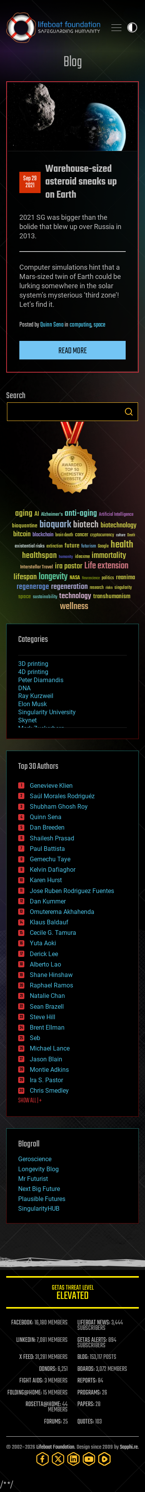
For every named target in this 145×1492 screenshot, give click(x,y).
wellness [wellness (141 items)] (74, 607)
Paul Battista (47, 848)
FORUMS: (53, 1422)
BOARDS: (86, 1369)
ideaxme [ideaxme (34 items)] (82, 557)
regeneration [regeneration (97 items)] (69, 586)
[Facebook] (42, 1459)
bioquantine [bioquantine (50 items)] (25, 525)
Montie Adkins (49, 1069)
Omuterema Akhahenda (62, 911)
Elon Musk (32, 704)
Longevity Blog (38, 1169)
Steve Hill (42, 1017)
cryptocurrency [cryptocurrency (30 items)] (102, 535)
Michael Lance (50, 1048)
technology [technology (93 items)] (75, 596)
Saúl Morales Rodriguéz (62, 796)
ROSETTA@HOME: (43, 1405)
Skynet (27, 720)
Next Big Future (39, 1189)
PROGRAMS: (89, 1393)
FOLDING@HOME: (24, 1393)
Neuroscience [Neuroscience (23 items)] (91, 579)
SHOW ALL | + (30, 1101)
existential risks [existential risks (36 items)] (29, 546)
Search (128, 411)
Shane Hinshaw (51, 975)
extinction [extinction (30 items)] (54, 546)
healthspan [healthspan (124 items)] (39, 556)
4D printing (33, 672)
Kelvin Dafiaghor (52, 869)
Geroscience (34, 1159)
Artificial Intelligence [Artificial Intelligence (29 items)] (116, 514)
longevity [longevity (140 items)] (53, 577)
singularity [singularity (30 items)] (123, 587)
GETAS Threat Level (72, 1293)
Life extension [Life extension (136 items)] (106, 566)
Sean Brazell (47, 1006)
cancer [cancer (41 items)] (81, 535)
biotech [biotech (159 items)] (86, 525)
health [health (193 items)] (122, 545)
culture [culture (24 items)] (120, 535)
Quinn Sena (51, 325)
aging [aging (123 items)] (23, 513)
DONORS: (47, 1369)
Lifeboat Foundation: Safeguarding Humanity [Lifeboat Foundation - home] (53, 27)
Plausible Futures (41, 1199)
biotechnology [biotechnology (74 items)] (118, 526)
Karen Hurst (46, 880)
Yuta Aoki (43, 943)
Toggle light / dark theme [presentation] (132, 27)
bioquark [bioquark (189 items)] (55, 524)
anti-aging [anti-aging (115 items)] (81, 513)
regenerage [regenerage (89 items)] (33, 587)
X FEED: (26, 1357)
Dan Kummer (48, 901)
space (99, 325)
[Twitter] (58, 1459)
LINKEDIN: (26, 1340)
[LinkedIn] (73, 1459)
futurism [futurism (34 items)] (88, 546)
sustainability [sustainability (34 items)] (45, 597)
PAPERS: (85, 1405)
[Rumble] (104, 1459)
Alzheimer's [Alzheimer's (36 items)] (52, 515)
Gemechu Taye (50, 859)
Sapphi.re (129, 1447)
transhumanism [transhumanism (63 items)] (111, 596)
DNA (24, 688)
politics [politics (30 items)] (108, 578)
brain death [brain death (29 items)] (64, 535)
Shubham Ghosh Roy (59, 806)
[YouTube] (89, 1459)
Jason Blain (46, 1059)
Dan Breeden (47, 827)
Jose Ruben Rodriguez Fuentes (72, 891)
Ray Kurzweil (35, 696)
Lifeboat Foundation (55, 1447)
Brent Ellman (47, 1027)
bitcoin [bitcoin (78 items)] (22, 534)
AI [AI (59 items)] (36, 514)
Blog (72, 62)
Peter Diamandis (40, 680)
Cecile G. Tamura (53, 932)
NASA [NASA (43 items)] (75, 578)
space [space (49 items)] (24, 596)
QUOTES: (85, 1422)
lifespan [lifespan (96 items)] (25, 577)
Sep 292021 (30, 182)
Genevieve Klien (51, 785)
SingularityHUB (39, 1208)
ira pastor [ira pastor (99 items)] (68, 566)
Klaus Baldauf (49, 922)
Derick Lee (44, 954)
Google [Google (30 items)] (103, 546)
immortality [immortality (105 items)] (109, 555)
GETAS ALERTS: (92, 1340)
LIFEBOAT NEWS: (93, 1323)
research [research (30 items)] (97, 587)
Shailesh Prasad (52, 838)
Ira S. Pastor (46, 1080)
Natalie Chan (47, 995)
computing (80, 325)
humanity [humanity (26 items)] (66, 557)
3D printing (33, 663)
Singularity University (47, 712)
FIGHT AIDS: (31, 1381)
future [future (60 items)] (72, 545)
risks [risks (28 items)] (109, 587)
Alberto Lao (45, 964)
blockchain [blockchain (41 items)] (42, 535)
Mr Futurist (33, 1178)
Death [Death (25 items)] (131, 535)
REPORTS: (87, 1381)
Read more (72, 351)
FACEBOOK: (22, 1323)
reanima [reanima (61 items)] (125, 577)
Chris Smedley (49, 1090)
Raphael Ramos (51, 985)
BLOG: (83, 1357)
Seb (35, 1038)
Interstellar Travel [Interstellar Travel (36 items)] (36, 567)
